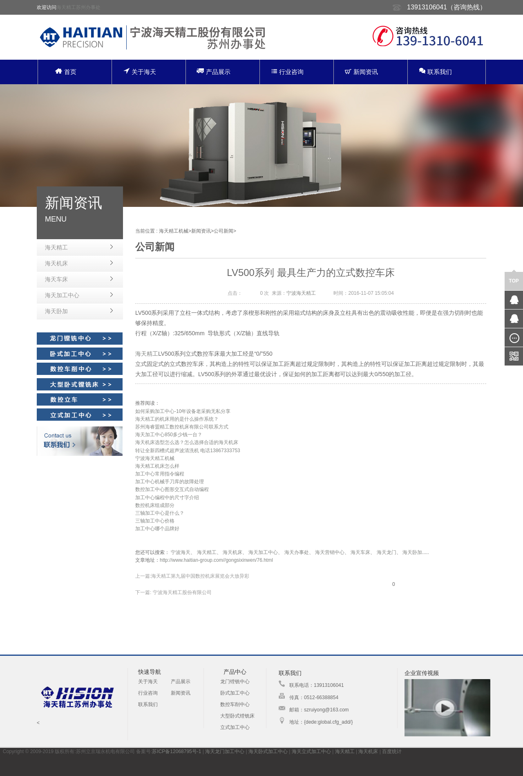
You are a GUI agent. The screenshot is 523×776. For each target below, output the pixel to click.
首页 (65, 71)
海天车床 (56, 279)
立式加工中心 (235, 727)
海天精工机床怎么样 (157, 466)
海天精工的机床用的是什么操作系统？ (177, 419)
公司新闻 (223, 231)
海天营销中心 (329, 552)
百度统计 (392, 751)
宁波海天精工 (301, 293)
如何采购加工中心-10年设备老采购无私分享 (182, 411)
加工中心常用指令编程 (159, 474)
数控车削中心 (235, 704)
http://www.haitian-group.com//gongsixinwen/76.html (216, 560)
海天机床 (56, 263)
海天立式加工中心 (311, 751)
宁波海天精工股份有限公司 (181, 592)
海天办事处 (296, 552)
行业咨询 (288, 71)
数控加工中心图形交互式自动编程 (172, 489)
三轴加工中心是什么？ (159, 513)
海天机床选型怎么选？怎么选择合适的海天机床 (186, 442)
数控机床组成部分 (154, 505)
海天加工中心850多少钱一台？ (168, 434)
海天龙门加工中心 (224, 751)
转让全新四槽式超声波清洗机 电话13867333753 (187, 450)
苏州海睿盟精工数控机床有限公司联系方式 (181, 427)
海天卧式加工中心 (268, 751)
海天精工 (56, 247)
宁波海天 (180, 552)
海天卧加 (56, 311)
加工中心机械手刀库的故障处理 (169, 481)
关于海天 (139, 71)
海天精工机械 (173, 231)
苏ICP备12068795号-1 (176, 751)
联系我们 (435, 71)
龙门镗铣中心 (235, 681)
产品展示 (213, 71)
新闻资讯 (361, 71)
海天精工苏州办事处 (78, 7)
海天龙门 (386, 552)
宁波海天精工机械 (154, 458)
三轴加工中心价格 (154, 521)
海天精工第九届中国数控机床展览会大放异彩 (200, 576)
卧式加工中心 (235, 693)
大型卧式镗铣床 (237, 716)
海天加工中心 (62, 295)
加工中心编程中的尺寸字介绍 (167, 497)
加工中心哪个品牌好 (157, 529)
